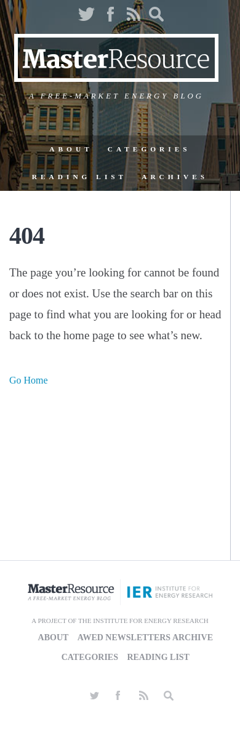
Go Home (28, 380)
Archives (175, 176)
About (70, 149)
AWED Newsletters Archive (145, 637)
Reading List (79, 176)
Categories (149, 149)
